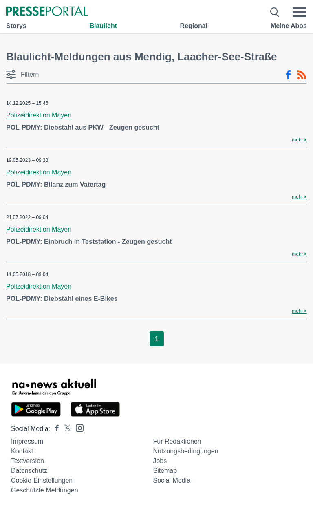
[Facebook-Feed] (288, 75)
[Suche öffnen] (275, 12)
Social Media (171, 480)
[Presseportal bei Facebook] (54, 428)
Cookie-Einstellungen (42, 480)
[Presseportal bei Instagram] (77, 427)
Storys (16, 25)
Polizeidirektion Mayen (38, 115)
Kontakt (22, 451)
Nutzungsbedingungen (185, 451)
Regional (194, 25)
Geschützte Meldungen (44, 490)
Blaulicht (103, 25)
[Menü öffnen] (299, 12)
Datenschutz (29, 470)
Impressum (27, 441)
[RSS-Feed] (301, 75)
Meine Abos (289, 25)
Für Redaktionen (177, 441)
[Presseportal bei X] (65, 428)
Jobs (160, 460)
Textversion (27, 460)
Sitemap (165, 470)
